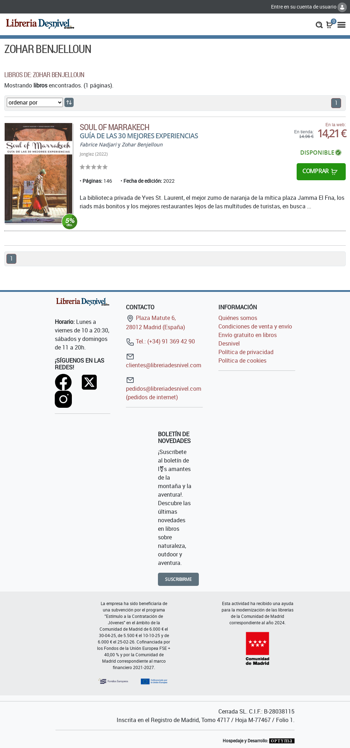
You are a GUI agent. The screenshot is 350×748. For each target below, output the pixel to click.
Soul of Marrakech (114, 127)
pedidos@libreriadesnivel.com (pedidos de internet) (163, 388)
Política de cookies (242, 360)
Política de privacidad (246, 352)
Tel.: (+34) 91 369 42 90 (160, 341)
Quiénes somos (237, 318)
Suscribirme (178, 579)
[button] (319, 24)
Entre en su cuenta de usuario (309, 6)
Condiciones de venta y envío (255, 326)
